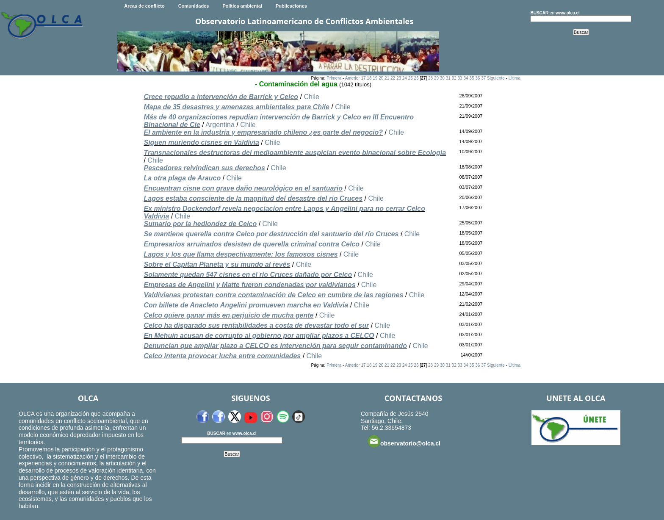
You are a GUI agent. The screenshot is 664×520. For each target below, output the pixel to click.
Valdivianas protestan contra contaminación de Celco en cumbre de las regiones (273, 295)
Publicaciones (291, 5)
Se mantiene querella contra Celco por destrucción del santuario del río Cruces (271, 234)
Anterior (352, 78)
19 (375, 78)
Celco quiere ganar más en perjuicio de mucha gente (228, 315)
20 (381, 78)
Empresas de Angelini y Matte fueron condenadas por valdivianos (249, 284)
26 (416, 78)
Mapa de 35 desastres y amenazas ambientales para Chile (236, 107)
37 (483, 78)
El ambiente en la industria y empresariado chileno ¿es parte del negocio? (263, 132)
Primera (333, 78)
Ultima (514, 78)
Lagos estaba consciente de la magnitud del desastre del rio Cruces (253, 198)
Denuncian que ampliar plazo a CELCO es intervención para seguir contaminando (275, 345)
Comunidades (193, 5)
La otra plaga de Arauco (182, 178)
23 (398, 78)
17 (363, 78)
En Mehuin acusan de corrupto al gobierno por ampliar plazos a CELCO (259, 335)
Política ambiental (242, 5)
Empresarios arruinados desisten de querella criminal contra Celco (252, 244)
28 (430, 78)
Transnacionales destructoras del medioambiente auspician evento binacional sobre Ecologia (295, 152)
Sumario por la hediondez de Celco (200, 223)
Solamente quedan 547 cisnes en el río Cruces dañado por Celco (248, 274)
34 (465, 78)
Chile (311, 96)
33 (460, 78)
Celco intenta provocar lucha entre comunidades (222, 356)
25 (410, 78)
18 (369, 78)
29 (436, 78)
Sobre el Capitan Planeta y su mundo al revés (217, 264)
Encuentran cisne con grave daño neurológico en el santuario (243, 188)
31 (448, 78)
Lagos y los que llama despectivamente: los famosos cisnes (241, 254)
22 (392, 78)
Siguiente (496, 78)
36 (477, 78)
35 (471, 78)
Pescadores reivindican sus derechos (204, 167)
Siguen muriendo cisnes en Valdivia (201, 142)
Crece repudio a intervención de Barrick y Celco (221, 96)
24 (404, 78)
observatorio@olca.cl (404, 441)
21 (387, 78)
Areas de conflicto (144, 5)
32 (454, 78)
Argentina (220, 124)
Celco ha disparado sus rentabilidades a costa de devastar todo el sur (256, 325)
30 (442, 78)
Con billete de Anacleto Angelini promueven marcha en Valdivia (246, 305)
